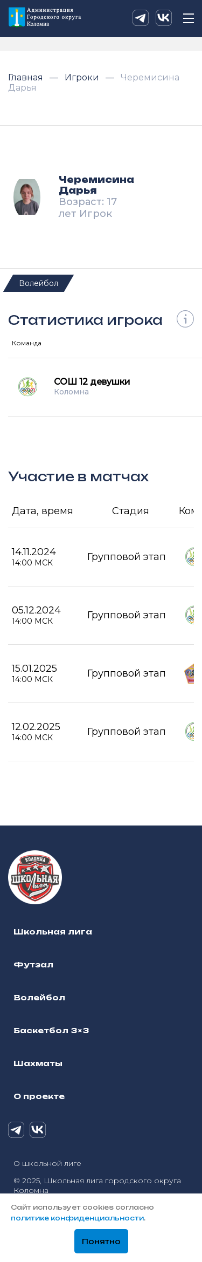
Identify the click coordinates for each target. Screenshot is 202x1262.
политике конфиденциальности (77, 1218)
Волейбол (38, 283)
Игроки (83, 77)
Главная (26, 77)
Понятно (101, 1241)
